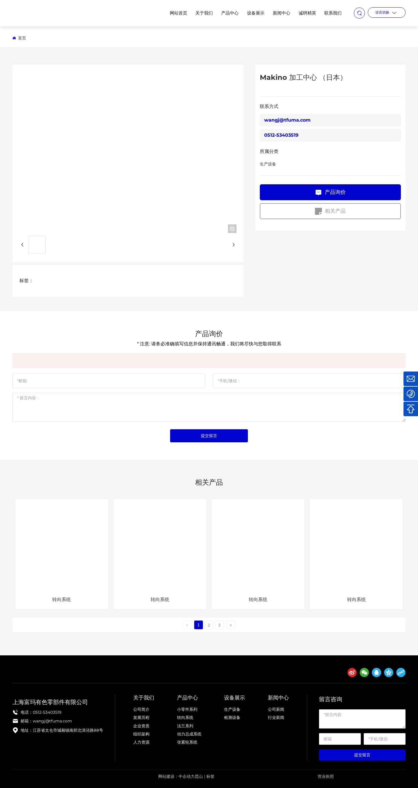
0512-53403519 (281, 135)
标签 (210, 776)
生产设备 (268, 164)
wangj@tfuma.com (287, 120)
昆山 (199, 776)
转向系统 (61, 599)
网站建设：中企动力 (176, 776)
